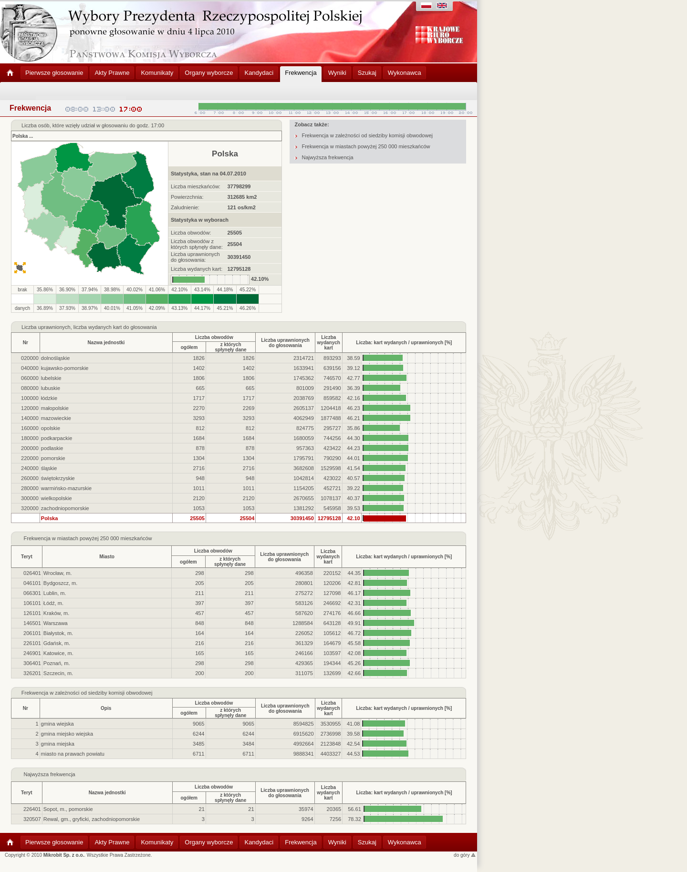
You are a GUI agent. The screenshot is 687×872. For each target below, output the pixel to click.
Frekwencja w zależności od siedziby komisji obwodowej (367, 135)
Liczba (29, 327)
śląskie (49, 468)
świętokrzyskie (58, 478)
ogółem (189, 347)
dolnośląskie (55, 358)
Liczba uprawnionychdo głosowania (285, 343)
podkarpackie (56, 438)
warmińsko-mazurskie (66, 488)
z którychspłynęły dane (231, 347)
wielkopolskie (56, 498)
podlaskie (52, 448)
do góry (465, 855)
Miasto (106, 556)
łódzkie (49, 398)
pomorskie (53, 458)
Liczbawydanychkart (328, 342)
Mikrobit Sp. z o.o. (63, 855)
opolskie (50, 428)
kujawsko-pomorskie (65, 368)
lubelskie (51, 378)
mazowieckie (56, 418)
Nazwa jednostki (106, 342)
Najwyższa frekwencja (327, 157)
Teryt (26, 556)
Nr (25, 342)
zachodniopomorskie (65, 508)
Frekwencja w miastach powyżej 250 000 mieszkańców (366, 146)
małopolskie (55, 408)
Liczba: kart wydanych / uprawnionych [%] (404, 342)
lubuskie (50, 388)
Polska (20, 136)
